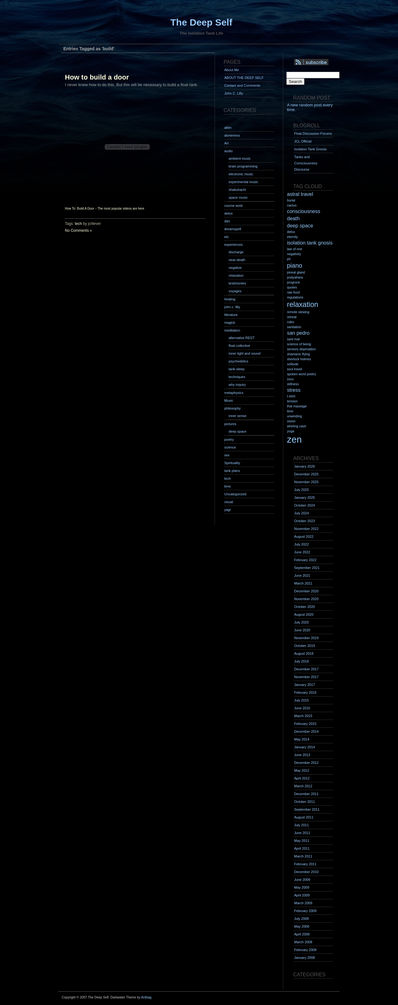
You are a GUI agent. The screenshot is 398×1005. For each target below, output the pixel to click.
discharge (236, 252)
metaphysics (233, 393)
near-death (237, 260)
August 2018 (303, 653)
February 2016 (305, 692)
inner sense (237, 416)
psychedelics (238, 361)
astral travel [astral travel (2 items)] (300, 194)
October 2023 (304, 521)
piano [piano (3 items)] (294, 265)
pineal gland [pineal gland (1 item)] (296, 272)
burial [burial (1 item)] (291, 200)
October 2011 (304, 802)
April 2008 (302, 934)
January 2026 (304, 466)
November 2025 (306, 482)
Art (226, 143)
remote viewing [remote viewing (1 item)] (298, 312)
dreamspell (232, 229)
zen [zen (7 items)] (294, 439)
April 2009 (302, 895)
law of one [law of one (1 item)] (294, 249)
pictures (230, 424)
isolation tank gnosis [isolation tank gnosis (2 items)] (309, 242)
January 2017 (304, 685)
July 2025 (301, 490)
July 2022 (301, 544)
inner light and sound (244, 353)
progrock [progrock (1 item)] (293, 282)
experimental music (243, 182)
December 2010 (306, 872)
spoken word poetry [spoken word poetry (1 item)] (301, 374)
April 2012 (302, 778)
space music (238, 197)
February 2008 (305, 950)
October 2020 (304, 607)
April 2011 (302, 848)
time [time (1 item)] (290, 411)
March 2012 (303, 786)
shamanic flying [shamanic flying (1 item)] (298, 354)
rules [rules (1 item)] (290, 322)
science (230, 447)
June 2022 (302, 552)
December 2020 (306, 591)
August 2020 (303, 614)
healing (229, 299)
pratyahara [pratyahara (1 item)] (295, 277)
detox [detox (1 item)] (291, 232)
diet (227, 221)
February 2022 (305, 560)
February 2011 (305, 864)
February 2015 (305, 724)
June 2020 (302, 630)
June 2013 (302, 755)
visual (228, 502)
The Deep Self (201, 22)
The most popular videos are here (121, 208)
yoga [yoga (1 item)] (290, 431)
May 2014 (301, 739)
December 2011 (306, 794)
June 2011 (302, 833)
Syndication (319, 62)
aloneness (232, 135)
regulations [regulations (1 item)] (295, 297)
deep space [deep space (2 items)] (300, 225)
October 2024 (304, 505)
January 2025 (304, 497)
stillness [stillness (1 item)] (293, 384)
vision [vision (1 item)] (291, 421)
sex (227, 455)
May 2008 (301, 926)
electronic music (241, 174)
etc (226, 237)
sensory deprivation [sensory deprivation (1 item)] (301, 349)
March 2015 (303, 716)
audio (228, 151)
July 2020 (301, 622)
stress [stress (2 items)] (293, 390)
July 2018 (301, 661)
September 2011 (306, 809)
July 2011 (301, 825)
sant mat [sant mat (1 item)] (293, 339)
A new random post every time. (310, 107)
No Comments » (78, 230)
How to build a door (97, 77)
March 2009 (303, 903)
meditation (232, 330)
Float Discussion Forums (313, 133)
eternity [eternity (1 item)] (292, 237)
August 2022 (303, 536)
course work (233, 205)
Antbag (146, 997)
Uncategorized (235, 494)
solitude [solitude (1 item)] (292, 364)
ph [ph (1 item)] (289, 259)
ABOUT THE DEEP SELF (244, 78)
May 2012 (301, 770)
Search (295, 81)
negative (235, 267)
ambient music (240, 158)
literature (231, 315)
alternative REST (242, 338)
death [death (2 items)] (293, 218)
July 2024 (301, 513)
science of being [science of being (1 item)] (299, 344)
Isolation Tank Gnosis (310, 149)
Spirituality (232, 463)
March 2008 (303, 942)
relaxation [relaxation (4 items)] (302, 304)
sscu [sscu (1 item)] (290, 379)
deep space (237, 431)
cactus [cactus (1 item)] (292, 205)
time (227, 486)
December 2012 (306, 763)
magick (229, 322)
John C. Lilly (233, 93)
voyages (235, 291)
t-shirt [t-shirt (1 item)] (291, 396)
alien (227, 127)
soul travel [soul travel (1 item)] (294, 369)
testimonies (237, 283)
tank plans (232, 471)
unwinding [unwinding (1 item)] (294, 416)
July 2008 (301, 918)
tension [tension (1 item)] (292, 401)
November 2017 (306, 677)
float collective (239, 345)
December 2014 (306, 731)
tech (78, 223)
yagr (227, 510)
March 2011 (303, 856)
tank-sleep (237, 369)
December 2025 (306, 474)
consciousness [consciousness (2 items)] (303, 211)
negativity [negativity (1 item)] (294, 254)
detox (228, 213)
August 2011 (303, 817)
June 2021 (302, 575)
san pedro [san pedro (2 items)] (298, 333)
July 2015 (301, 700)
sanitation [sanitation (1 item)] (294, 327)
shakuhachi (237, 190)
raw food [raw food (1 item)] (293, 292)
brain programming (243, 166)
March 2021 (303, 583)
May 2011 (301, 840)
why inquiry (237, 384)
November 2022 (306, 529)
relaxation (236, 275)
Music (228, 400)
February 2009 (305, 911)
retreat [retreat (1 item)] (292, 317)
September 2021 (306, 568)
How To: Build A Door (79, 208)
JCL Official (303, 141)
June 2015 (302, 708)
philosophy (232, 408)
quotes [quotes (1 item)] (292, 287)
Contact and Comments (242, 85)
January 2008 (304, 957)
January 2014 (304, 747)
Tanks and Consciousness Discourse (306, 163)
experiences (233, 244)
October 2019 (304, 646)
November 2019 (306, 638)
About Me (231, 70)
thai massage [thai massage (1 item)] (297, 406)
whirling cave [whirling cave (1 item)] (296, 426)
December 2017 (306, 669)
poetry (229, 439)
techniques (237, 377)
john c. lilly (232, 307)
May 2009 (301, 887)
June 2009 (302, 879)
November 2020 (306, 599)
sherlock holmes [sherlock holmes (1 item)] (299, 359)
